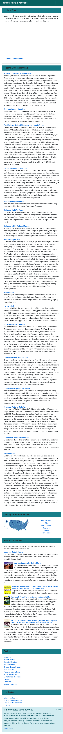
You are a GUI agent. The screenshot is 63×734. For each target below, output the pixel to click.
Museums (7, 657)
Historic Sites (9, 669)
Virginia (46, 530)
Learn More (8, 728)
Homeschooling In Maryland (14, 3)
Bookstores (8, 682)
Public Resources (10, 674)
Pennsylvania (46, 520)
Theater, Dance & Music (12, 667)
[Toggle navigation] (58, 3)
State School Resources (13, 677)
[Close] (58, 709)
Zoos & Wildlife (9, 660)
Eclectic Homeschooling (13, 700)
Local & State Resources (13, 703)
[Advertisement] (31, 39)
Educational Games (11, 698)
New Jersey (46, 533)
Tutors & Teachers (10, 684)
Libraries (7, 679)
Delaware (46, 528)
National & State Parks (12, 672)
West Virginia (46, 525)
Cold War (7, 705)
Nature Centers (9, 664)
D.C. (46, 523)
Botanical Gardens (11, 662)
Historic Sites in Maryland (14, 58)
